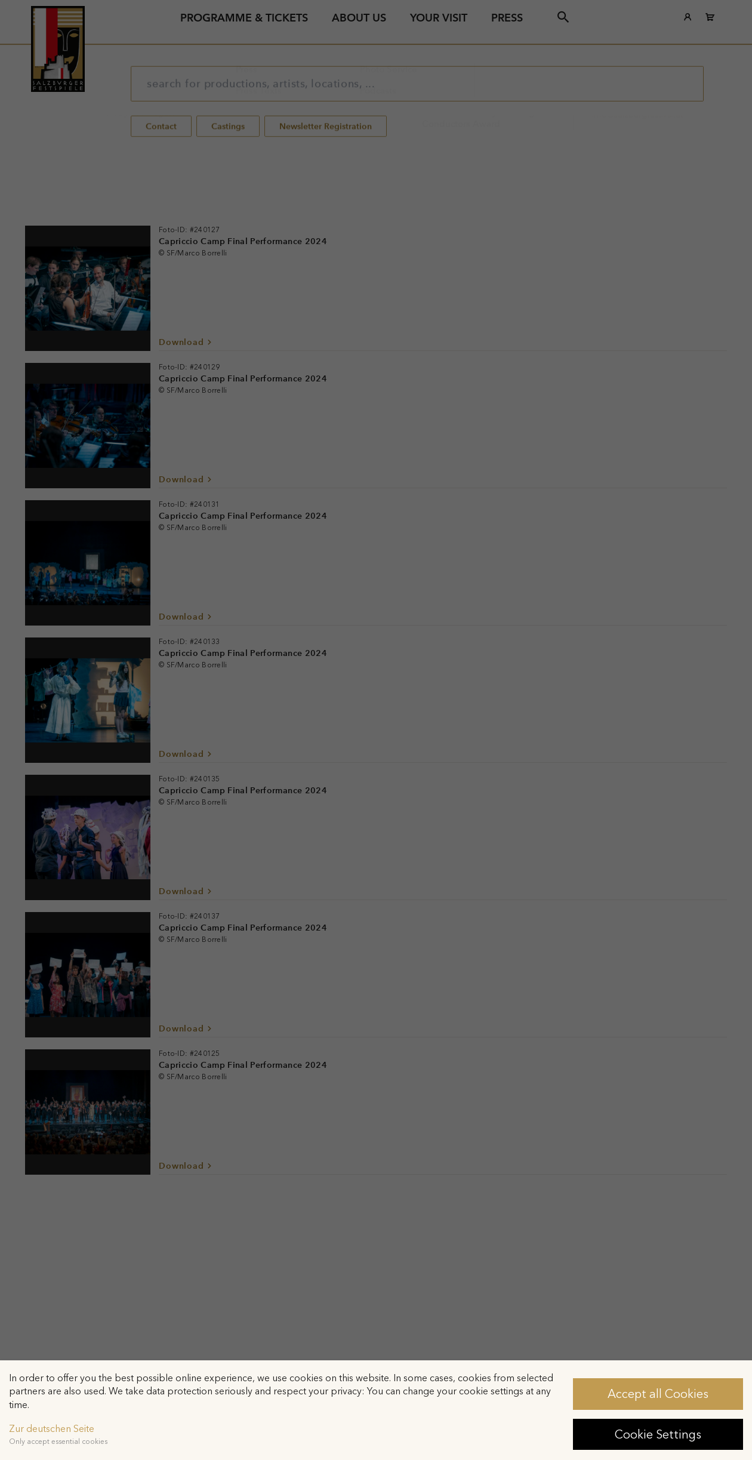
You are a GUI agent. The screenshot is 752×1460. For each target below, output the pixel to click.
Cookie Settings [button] (658, 1434)
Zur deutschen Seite (51, 1428)
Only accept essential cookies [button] (58, 1441)
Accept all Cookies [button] (658, 1394)
